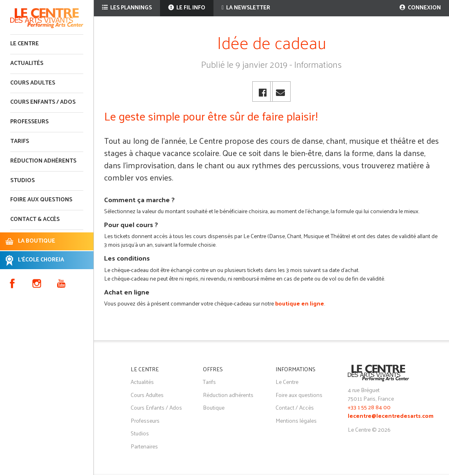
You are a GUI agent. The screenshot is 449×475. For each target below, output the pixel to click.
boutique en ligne (299, 303)
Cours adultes (32, 83)
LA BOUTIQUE (36, 241)
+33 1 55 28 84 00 (369, 407)
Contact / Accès (295, 407)
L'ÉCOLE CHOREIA (41, 260)
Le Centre (24, 44)
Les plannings (127, 8)
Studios (22, 180)
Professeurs (29, 122)
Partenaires (144, 446)
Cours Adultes (147, 395)
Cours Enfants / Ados (156, 407)
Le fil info (186, 8)
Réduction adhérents (43, 161)
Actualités (26, 63)
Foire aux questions (41, 200)
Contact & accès (35, 219)
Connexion (420, 8)
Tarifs (19, 141)
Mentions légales (296, 420)
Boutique (213, 407)
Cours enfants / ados (43, 102)
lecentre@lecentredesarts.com (390, 416)
